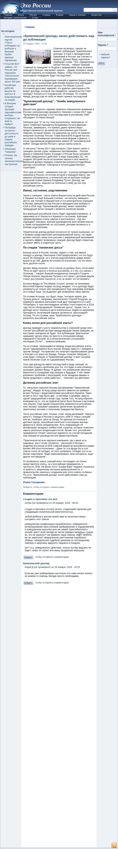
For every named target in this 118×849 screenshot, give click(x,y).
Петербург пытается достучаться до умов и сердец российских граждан (11, 136)
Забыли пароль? (105, 56)
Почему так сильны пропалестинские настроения (14, 160)
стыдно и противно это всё (40, 499)
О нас (35, 17)
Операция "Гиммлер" (10, 150)
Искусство (96, 15)
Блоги (21, 15)
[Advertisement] (59, 717)
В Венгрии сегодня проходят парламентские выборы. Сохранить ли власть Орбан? (13, 114)
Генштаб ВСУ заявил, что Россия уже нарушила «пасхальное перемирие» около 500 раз (12, 73)
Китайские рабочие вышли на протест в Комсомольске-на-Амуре (13, 92)
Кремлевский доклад (36, 563)
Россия (33, 15)
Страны (46, 15)
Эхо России (36, 5)
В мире (59, 15)
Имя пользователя (107, 34)
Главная (8, 15)
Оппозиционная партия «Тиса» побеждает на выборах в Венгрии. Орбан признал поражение (13, 48)
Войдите (27, 487)
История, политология (15, 17)
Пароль (103, 45)
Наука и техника (77, 15)
